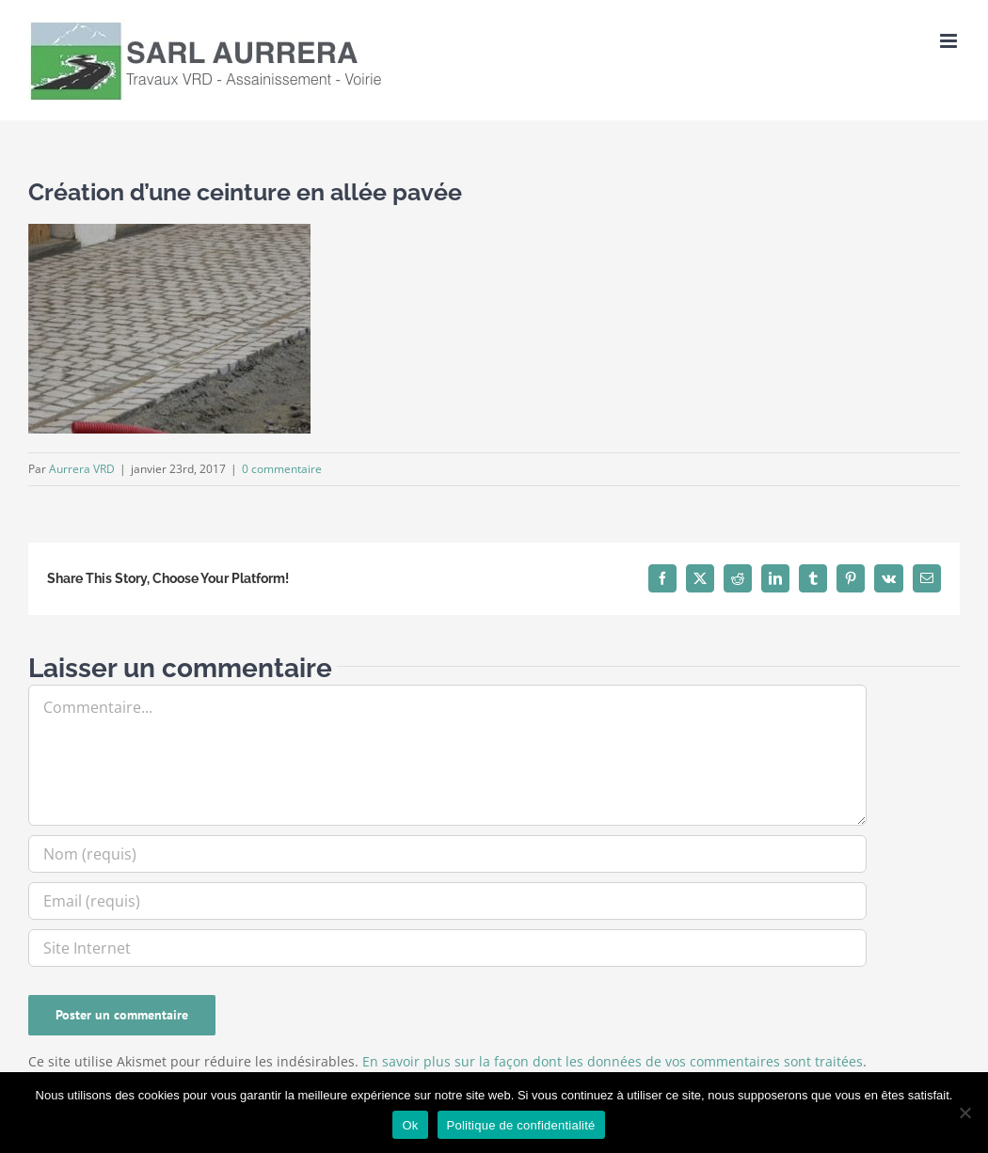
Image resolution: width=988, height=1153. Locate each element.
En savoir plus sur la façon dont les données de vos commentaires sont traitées (612, 1061)
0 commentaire (282, 469)
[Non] (964, 1112)
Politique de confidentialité (521, 1125)
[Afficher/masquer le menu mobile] (950, 41)
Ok (410, 1125)
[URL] (447, 948)
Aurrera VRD (82, 469)
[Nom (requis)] (447, 854)
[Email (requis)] (447, 901)
